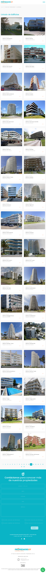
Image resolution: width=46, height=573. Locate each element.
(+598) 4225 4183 (18, 536)
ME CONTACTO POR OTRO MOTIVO (35, 523)
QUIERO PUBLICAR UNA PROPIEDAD (35, 520)
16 (38, 464)
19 (21, 466)
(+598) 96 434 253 (28, 536)
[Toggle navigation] (44, 2)
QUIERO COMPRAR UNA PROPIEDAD (12, 523)
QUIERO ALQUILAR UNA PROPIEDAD (12, 520)
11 (26, 464)
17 (40, 464)
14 (33, 464)
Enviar (34, 528)
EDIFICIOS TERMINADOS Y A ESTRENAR (13, 7)
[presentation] (11, 528)
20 (24, 466)
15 (35, 464)
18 (42, 464)
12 (28, 464)
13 (31, 464)
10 (24, 464)
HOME (2, 7)
